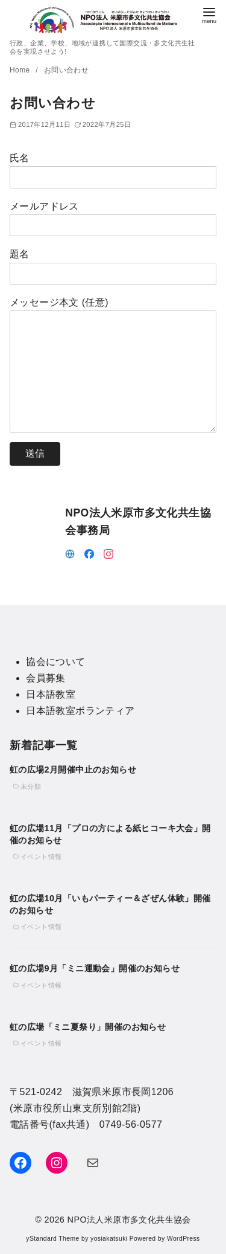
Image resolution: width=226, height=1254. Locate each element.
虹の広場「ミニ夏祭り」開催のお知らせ (88, 1027)
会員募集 (46, 678)
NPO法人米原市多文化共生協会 (129, 1219)
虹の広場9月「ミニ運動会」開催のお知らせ (95, 968)
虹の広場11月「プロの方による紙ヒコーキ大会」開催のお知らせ (110, 834)
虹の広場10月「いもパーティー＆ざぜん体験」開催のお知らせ (110, 904)
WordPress (183, 1238)
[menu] (209, 14)
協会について (55, 662)
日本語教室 (50, 694)
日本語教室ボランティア (80, 711)
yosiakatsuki (108, 1238)
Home (21, 70)
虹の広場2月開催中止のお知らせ (73, 769)
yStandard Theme (52, 1238)
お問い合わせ (66, 70)
